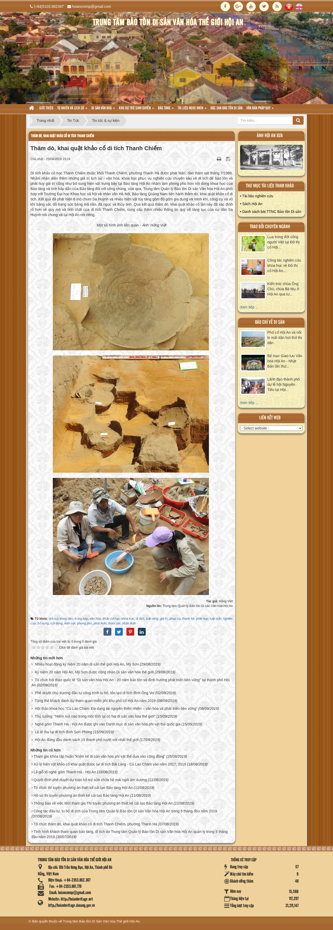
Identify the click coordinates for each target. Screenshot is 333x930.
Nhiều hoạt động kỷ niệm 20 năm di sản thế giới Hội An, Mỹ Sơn (87, 664)
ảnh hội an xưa (270, 136)
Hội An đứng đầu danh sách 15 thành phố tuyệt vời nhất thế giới (87, 740)
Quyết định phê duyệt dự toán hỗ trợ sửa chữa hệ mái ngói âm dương (90, 780)
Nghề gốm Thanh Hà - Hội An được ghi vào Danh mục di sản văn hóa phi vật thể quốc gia (108, 724)
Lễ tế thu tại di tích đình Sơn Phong (63, 732)
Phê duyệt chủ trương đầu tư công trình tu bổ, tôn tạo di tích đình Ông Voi (94, 693)
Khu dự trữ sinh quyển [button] (136, 109)
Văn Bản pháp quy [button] (260, 109)
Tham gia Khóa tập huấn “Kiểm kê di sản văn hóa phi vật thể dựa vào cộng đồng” (99, 756)
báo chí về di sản (270, 322)
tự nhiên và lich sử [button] (72, 109)
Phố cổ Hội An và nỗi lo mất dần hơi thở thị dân (284, 337)
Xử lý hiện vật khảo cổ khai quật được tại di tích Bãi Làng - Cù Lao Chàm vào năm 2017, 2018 (110, 764)
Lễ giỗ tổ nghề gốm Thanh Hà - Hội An (65, 772)
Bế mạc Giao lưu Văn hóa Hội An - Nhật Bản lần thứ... (284, 361)
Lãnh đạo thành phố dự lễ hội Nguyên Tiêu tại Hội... (283, 384)
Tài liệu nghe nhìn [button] (192, 109)
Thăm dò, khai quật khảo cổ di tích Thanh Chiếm (62, 136)
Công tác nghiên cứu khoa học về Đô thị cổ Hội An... (284, 265)
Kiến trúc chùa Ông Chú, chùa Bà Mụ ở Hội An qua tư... (283, 289)
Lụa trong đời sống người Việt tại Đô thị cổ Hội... (283, 242)
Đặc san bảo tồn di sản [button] (226, 108)
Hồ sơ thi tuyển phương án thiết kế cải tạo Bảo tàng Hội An (81, 795)
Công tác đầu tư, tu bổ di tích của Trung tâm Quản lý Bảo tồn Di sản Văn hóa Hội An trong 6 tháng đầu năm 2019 (125, 811)
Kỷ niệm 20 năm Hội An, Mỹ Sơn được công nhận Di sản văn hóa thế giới (94, 672)
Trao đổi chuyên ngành (270, 227)
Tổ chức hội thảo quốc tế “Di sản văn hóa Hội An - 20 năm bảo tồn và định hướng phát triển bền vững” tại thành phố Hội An (130, 682)
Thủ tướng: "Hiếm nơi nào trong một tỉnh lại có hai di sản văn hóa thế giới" (95, 716)
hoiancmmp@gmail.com (91, 6)
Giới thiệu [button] (46, 108)
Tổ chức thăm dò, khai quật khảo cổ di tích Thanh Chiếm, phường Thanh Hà (95, 824)
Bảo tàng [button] (166, 109)
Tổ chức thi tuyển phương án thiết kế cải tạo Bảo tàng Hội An (83, 788)
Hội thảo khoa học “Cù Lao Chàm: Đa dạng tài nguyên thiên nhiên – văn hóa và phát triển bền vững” (116, 708)
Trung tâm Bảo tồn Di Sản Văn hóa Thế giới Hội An (101, 921)
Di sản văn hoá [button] (103, 109)
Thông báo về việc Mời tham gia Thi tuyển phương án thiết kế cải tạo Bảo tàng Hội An (103, 803)
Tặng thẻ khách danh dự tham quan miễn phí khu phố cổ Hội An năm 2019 (95, 701)
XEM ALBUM (271, 158)
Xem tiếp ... (249, 307)
